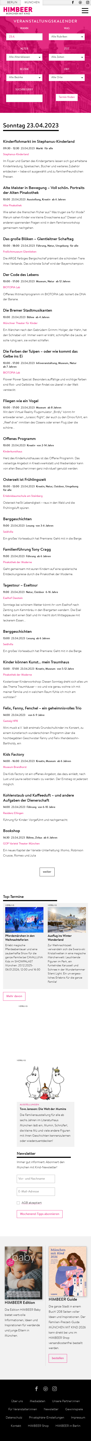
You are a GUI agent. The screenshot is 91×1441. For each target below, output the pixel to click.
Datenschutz (14, 1417)
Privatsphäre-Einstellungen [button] (46, 1417)
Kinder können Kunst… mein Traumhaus (36, 662)
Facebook (73, 2)
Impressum (78, 1417)
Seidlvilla (8, 532)
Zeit (66, 49)
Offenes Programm (19, 439)
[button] (67, 36)
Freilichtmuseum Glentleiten (19, 252)
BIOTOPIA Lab (11, 287)
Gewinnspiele (74, 1409)
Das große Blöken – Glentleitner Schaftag (38, 239)
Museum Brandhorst (15, 767)
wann (24, 28)
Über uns (17, 1401)
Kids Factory (13, 755)
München (32, 2)
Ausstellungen (29, 1105)
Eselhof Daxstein (13, 598)
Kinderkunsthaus (12, 451)
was (67, 28)
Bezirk (24, 69)
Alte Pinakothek (12, 205)
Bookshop (11, 831)
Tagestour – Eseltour (20, 586)
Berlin (12, 2)
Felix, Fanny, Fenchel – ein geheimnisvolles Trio (42, 709)
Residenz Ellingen (13, 813)
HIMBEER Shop (38, 1425)
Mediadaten (37, 1401)
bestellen (58, 1358)
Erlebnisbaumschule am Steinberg (23, 496)
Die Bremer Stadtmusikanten (27, 311)
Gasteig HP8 (10, 721)
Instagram (87, 2)
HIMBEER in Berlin (68, 1425)
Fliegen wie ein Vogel (20, 401)
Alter (24, 49)
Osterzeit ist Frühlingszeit (24, 480)
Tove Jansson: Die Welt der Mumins (43, 1109)
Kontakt (16, 1425)
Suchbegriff (24, 89)
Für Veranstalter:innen (22, 1409)
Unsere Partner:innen (66, 1401)
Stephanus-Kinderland (16, 154)
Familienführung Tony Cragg (27, 550)
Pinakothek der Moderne (17, 562)
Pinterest (80, 2)
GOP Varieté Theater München (21, 843)
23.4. (12, 36)
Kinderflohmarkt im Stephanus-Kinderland (39, 142)
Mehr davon (14, 996)
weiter (47, 871)
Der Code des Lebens (21, 275)
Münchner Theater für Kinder (20, 323)
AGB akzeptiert (32, 1202)
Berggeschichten (17, 519)
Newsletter (51, 1409)
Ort (66, 69)
